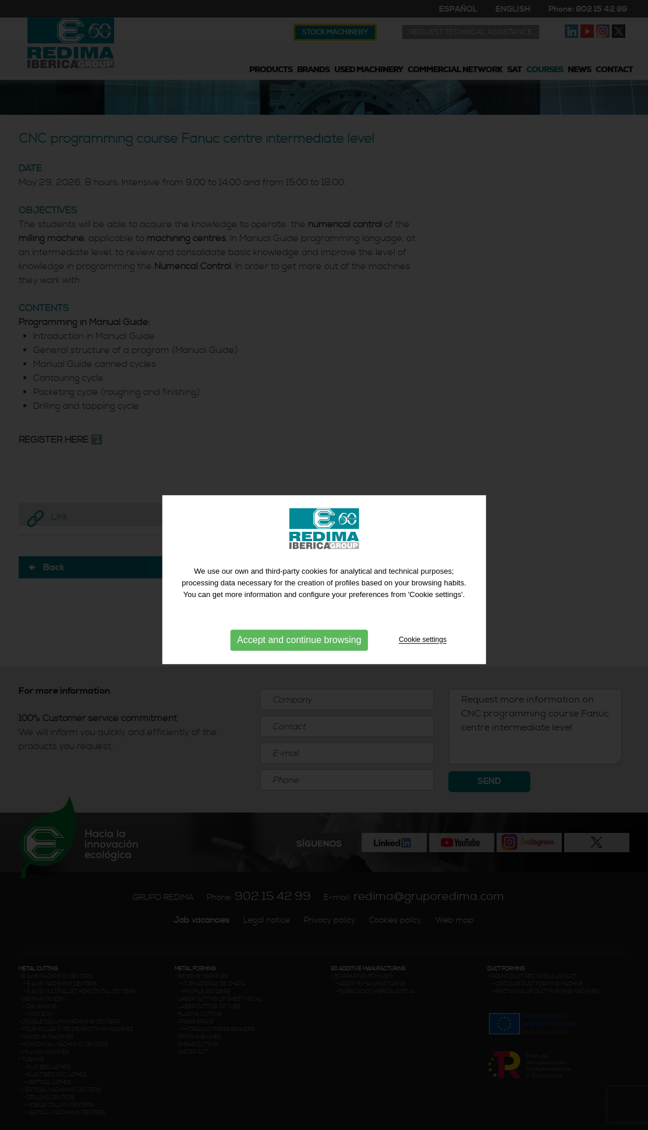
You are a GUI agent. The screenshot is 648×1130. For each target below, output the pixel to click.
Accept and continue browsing (299, 649)
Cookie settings (423, 649)
